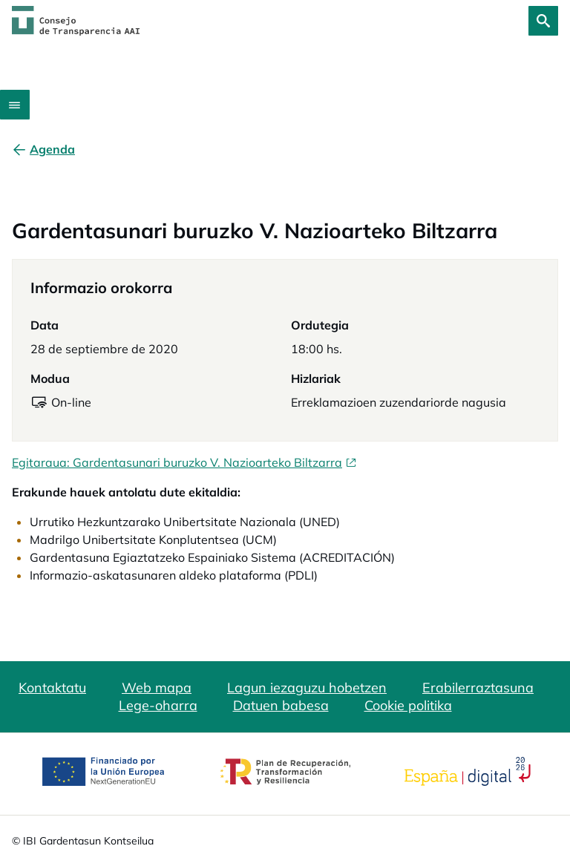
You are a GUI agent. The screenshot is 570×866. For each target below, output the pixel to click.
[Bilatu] (543, 21)
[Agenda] (52, 149)
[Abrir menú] (15, 104)
